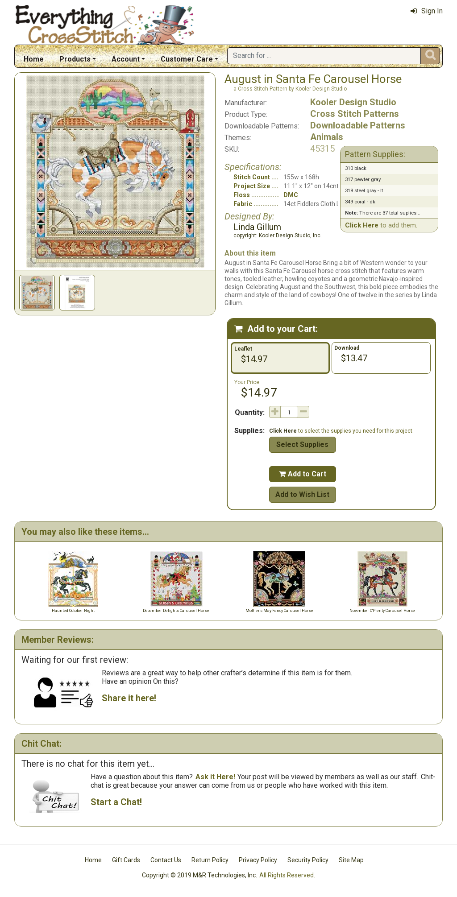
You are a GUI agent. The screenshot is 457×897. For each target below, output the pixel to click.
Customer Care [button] (187, 59)
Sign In (427, 11)
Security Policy (307, 860)
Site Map (351, 860)
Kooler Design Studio (353, 102)
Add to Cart (302, 474)
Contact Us (165, 860)
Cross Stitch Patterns (354, 113)
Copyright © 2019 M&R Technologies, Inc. (199, 875)
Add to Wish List (302, 494)
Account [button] (126, 59)
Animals (326, 137)
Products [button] (75, 59)
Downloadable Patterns (357, 125)
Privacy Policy (258, 860)
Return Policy (209, 860)
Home (34, 59)
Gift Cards (126, 860)
